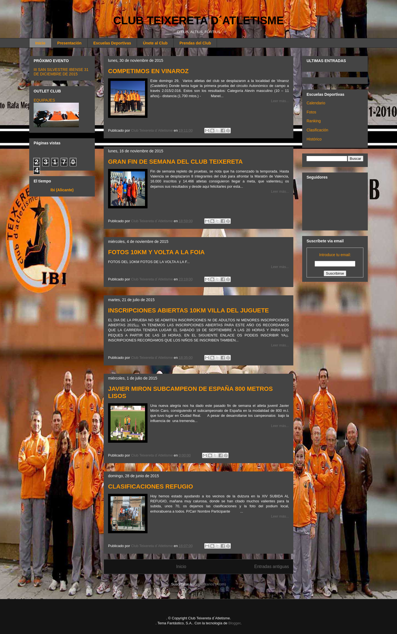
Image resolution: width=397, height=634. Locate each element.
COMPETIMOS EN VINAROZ (148, 71)
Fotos (311, 112)
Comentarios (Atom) (210, 584)
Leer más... (280, 101)
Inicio (40, 43)
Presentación (69, 43)
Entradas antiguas (271, 566)
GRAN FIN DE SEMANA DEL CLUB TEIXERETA (175, 161)
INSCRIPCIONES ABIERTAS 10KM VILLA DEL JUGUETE (188, 310)
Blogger (234, 623)
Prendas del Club (195, 43)
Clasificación (317, 130)
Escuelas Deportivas (112, 43)
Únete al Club (155, 43)
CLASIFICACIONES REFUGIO (150, 486)
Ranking (314, 121)
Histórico (314, 139)
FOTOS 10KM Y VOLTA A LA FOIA (156, 252)
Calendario (316, 103)
